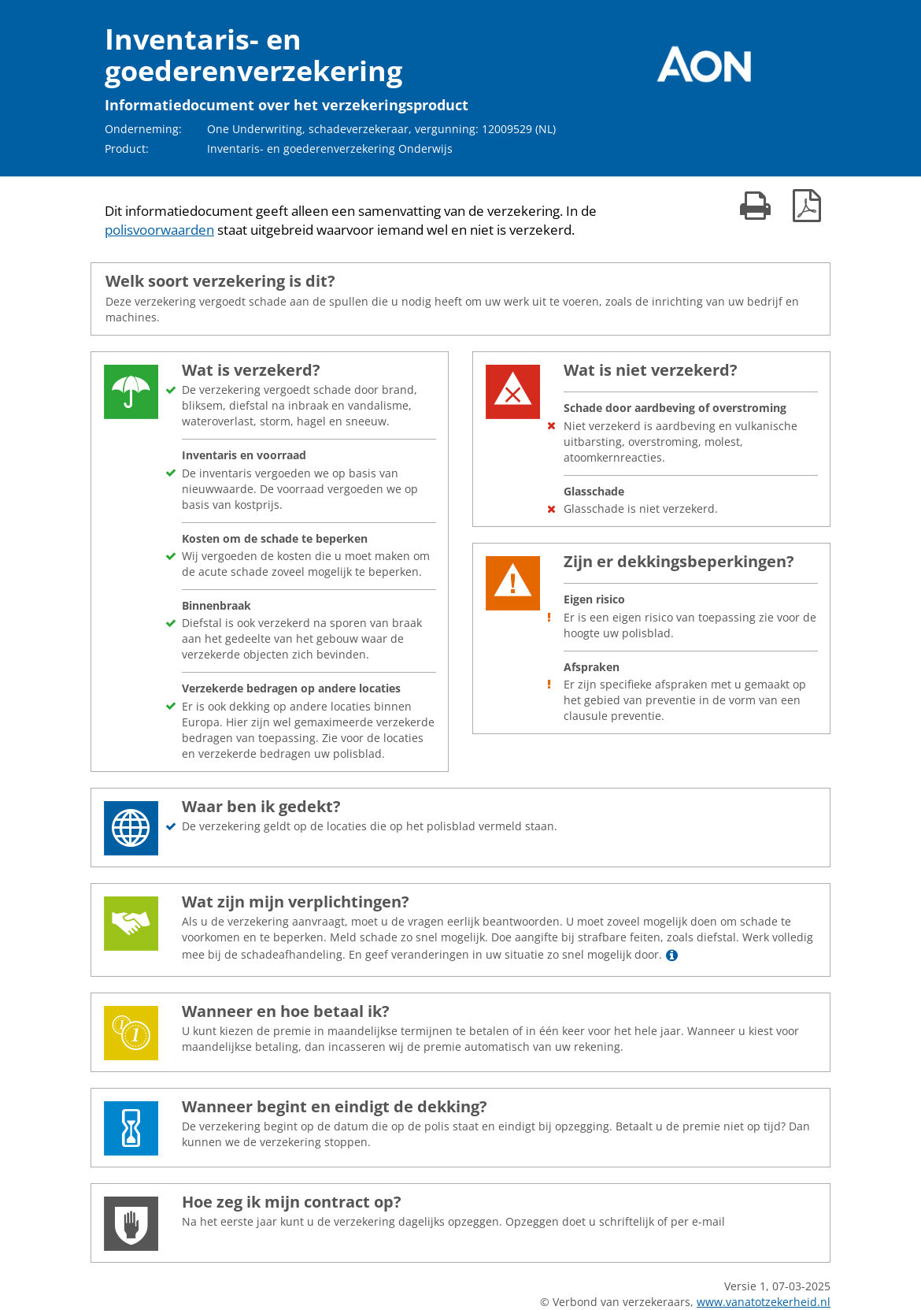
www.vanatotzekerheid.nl (763, 1301)
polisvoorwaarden (159, 230)
